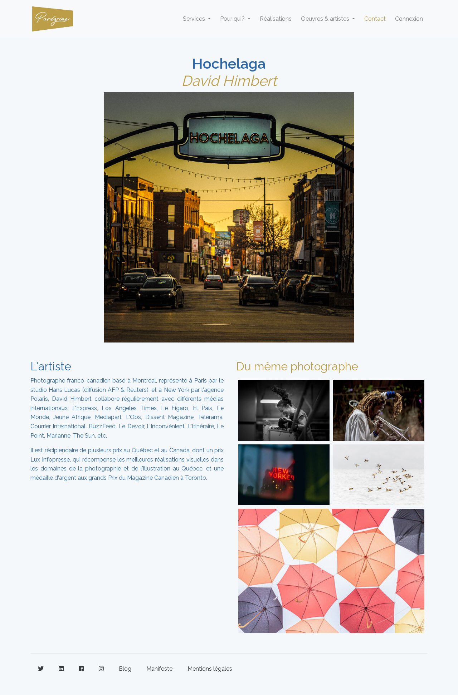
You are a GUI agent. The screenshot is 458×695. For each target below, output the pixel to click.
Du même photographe (297, 366)
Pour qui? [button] (233, 18)
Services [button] (194, 18)
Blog (125, 668)
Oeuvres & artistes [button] (326, 18)
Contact (375, 18)
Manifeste (159, 668)
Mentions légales (209, 668)
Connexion (409, 18)
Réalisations (276, 18)
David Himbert (229, 80)
